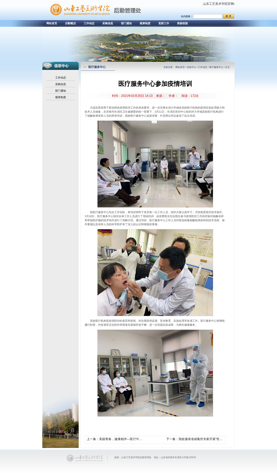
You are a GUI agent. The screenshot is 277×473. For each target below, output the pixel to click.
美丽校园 (182, 23)
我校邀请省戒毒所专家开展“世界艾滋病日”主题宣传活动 (216, 439)
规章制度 (145, 23)
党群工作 (163, 23)
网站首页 (51, 23)
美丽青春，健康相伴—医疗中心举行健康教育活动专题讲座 (139, 439)
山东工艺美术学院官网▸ (219, 3)
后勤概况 (70, 23)
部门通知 (126, 23)
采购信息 (107, 23)
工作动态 (89, 23)
